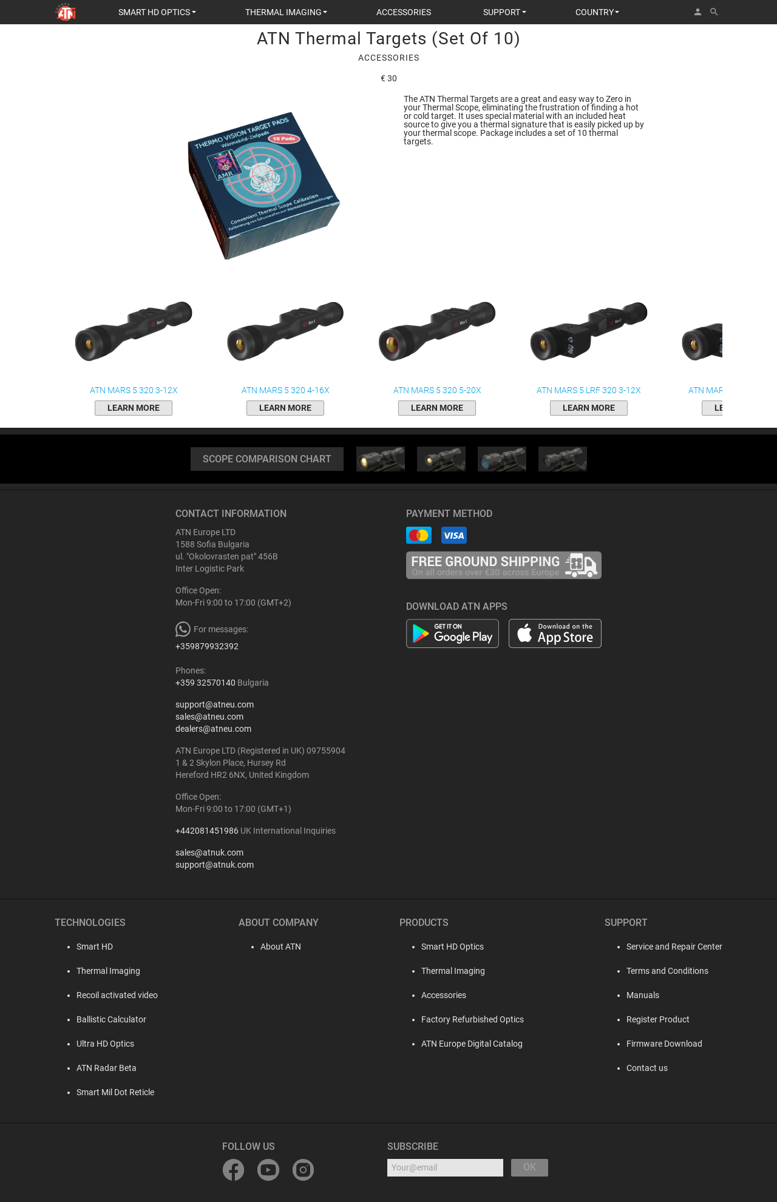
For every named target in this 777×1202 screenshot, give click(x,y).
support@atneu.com (214, 704)
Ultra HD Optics (95, 1043)
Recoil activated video (107, 995)
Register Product (658, 1019)
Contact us (647, 1068)
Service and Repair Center (674, 946)
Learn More (133, 408)
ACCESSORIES (403, 12)
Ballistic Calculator (102, 1019)
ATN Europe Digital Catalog (472, 1043)
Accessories (443, 995)
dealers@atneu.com (213, 729)
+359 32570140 (205, 682)
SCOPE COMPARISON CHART (267, 459)
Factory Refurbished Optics (472, 1019)
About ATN (271, 946)
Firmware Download (664, 1043)
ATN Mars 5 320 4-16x (285, 339)
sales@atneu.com (209, 716)
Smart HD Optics (452, 946)
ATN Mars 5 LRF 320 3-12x (589, 339)
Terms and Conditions (667, 971)
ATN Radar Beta (97, 1068)
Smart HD (85, 946)
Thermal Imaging (99, 971)
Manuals (642, 995)
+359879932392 (207, 646)
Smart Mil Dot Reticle (105, 1092)
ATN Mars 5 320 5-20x (437, 339)
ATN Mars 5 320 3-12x (133, 339)
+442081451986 (207, 831)
